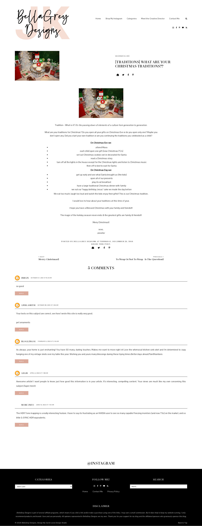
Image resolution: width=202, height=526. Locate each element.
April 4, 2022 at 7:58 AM (39, 373)
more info (27, 405)
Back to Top (182, 523)
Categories (132, 18)
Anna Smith (28, 305)
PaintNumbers (156, 354)
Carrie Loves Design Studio (56, 523)
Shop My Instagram (114, 18)
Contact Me (174, 18)
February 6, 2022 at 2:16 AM (48, 341)
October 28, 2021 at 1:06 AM (48, 305)
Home (98, 18)
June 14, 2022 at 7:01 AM (45, 405)
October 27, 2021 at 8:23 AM (41, 278)
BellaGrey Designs (29, 523)
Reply (21, 293)
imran (25, 278)
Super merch (30, 386)
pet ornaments (23, 322)
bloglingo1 (28, 341)
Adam (24, 373)
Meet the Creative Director (153, 18)
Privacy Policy (113, 491)
